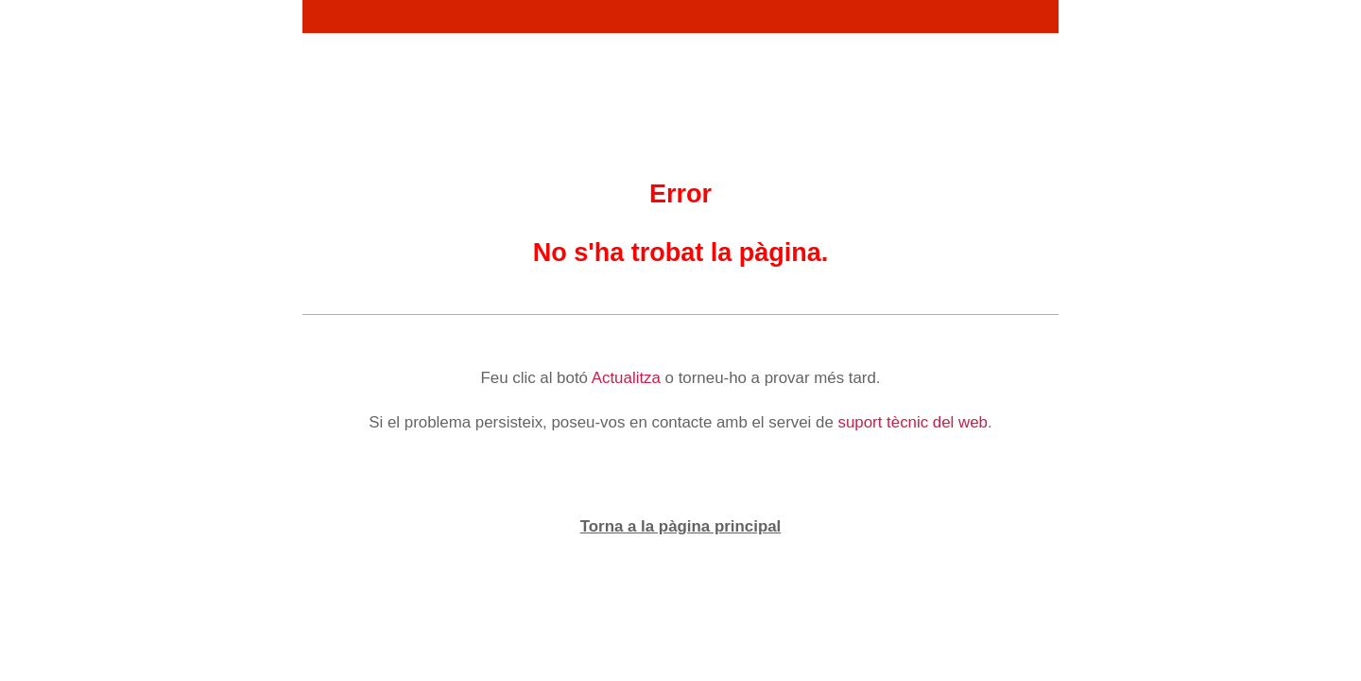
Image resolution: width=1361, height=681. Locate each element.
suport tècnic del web (912, 422)
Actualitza (626, 378)
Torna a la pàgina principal (681, 526)
